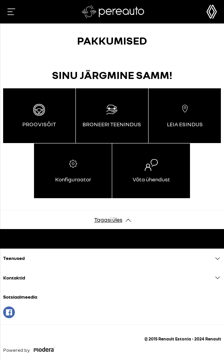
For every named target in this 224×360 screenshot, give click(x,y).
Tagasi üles (108, 219)
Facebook (9, 312)
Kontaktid (14, 278)
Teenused (14, 258)
